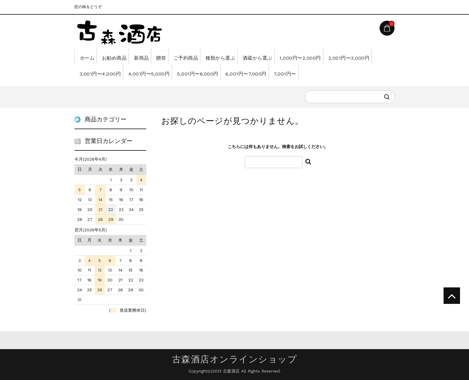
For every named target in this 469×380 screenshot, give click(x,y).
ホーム (89, 56)
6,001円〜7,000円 (325, 72)
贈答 (183, 56)
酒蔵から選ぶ (300, 56)
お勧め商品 (123, 56)
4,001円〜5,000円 (213, 72)
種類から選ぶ (256, 56)
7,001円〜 (370, 72)
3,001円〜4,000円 (157, 72)
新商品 (157, 56)
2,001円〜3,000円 (102, 72)
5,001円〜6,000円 (269, 72)
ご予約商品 (214, 56)
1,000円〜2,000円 (350, 56)
